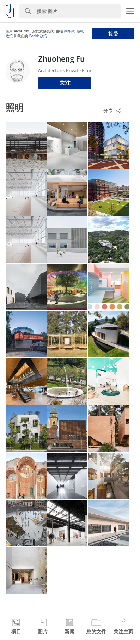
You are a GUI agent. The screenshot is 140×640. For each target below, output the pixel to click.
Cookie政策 (38, 36)
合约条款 (68, 31)
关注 (65, 83)
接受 (113, 34)
